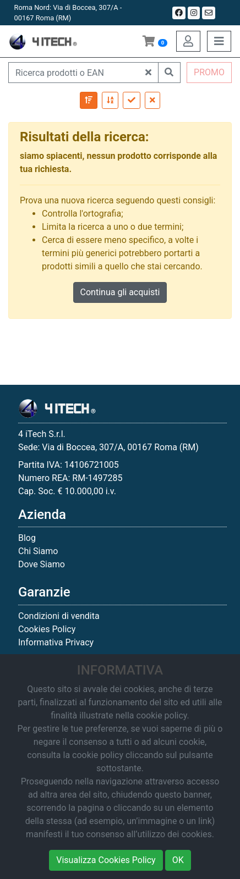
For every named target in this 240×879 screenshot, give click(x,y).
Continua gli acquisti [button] (120, 292)
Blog (27, 538)
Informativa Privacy (56, 642)
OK (178, 860)
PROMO (209, 72)
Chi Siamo (38, 551)
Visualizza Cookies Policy (105, 860)
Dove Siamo (41, 564)
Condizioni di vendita (59, 616)
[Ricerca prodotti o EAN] (73, 72)
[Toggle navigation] (219, 41)
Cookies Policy (46, 629)
